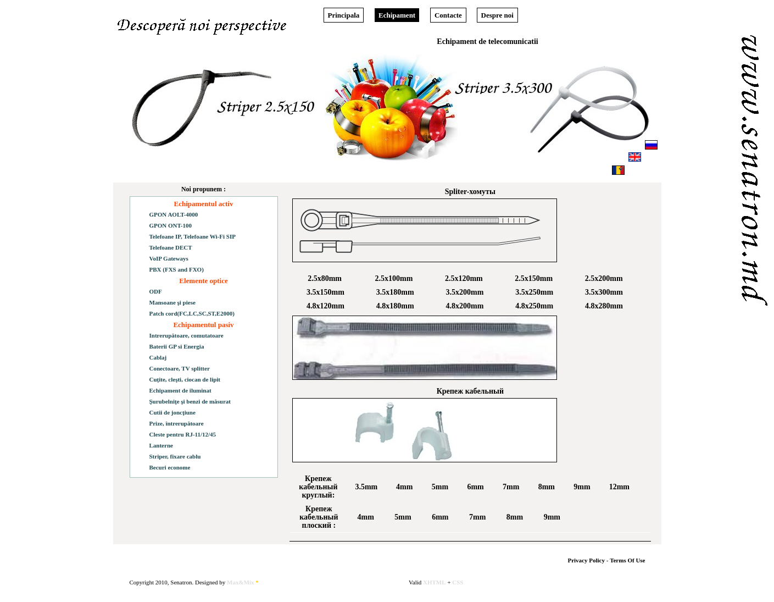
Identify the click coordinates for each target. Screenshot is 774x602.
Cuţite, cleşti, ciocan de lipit (185, 379)
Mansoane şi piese (172, 302)
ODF (155, 291)
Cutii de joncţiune (172, 412)
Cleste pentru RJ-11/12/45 (182, 434)
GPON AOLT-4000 (173, 214)
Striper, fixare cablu (175, 456)
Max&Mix (243, 582)
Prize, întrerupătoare (176, 423)
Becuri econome (170, 467)
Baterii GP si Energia (176, 346)
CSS (457, 582)
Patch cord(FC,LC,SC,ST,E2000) (192, 313)
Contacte (448, 15)
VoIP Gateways (168, 258)
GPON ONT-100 (170, 225)
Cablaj (158, 357)
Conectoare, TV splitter (179, 368)
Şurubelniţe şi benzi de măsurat (190, 401)
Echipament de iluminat (180, 390)
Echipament (396, 15)
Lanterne (161, 445)
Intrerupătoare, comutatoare (186, 335)
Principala (344, 15)
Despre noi (497, 15)
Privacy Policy (586, 560)
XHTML (434, 582)
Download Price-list (252, 153)
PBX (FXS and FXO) (176, 269)
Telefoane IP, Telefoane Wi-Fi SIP (192, 236)
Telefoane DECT (170, 247)
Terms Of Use (627, 560)
